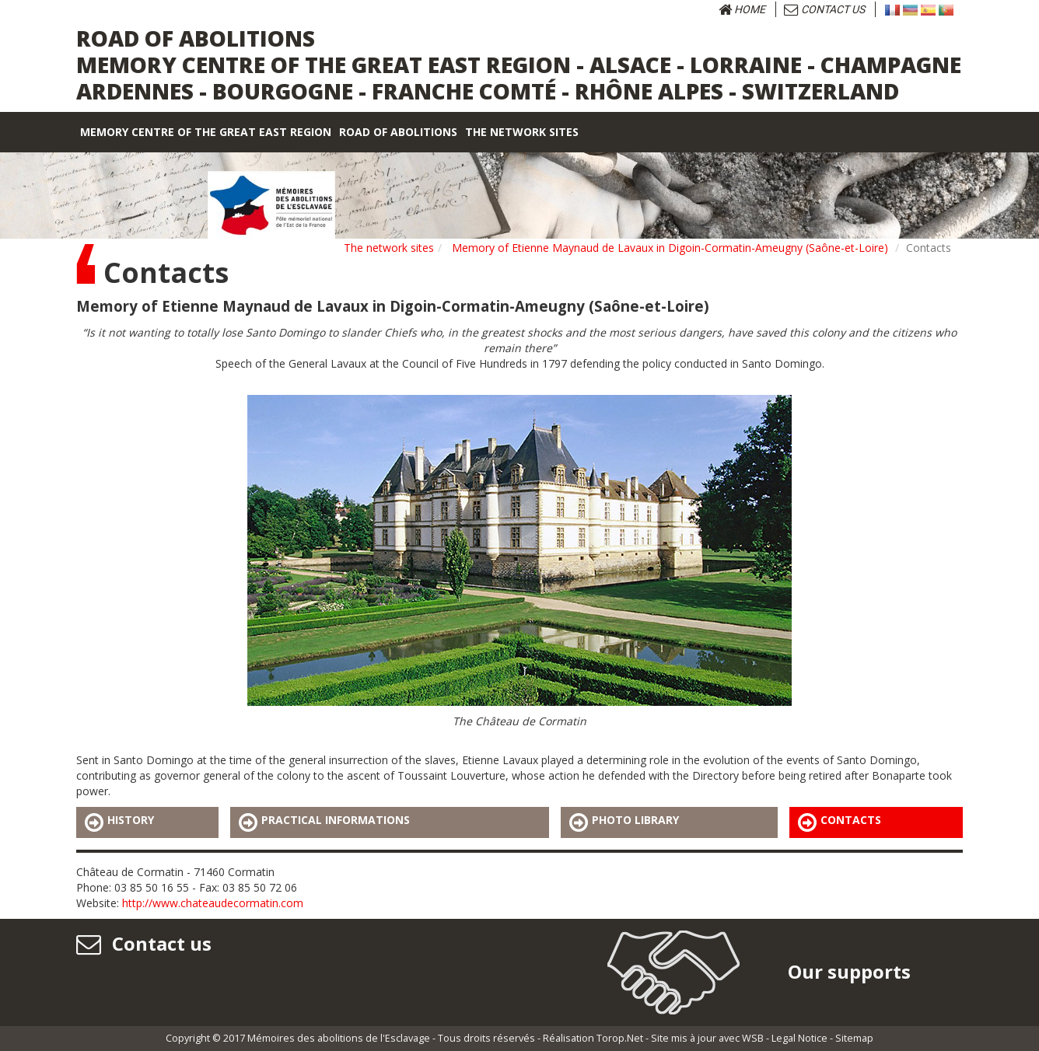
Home (742, 9)
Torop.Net (619, 1038)
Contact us (824, 9)
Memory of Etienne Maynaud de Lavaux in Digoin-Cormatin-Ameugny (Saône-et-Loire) (670, 247)
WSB (753, 1038)
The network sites (389, 247)
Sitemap (854, 1038)
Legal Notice (799, 1038)
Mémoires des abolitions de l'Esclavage (338, 1038)
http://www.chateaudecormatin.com (212, 903)
